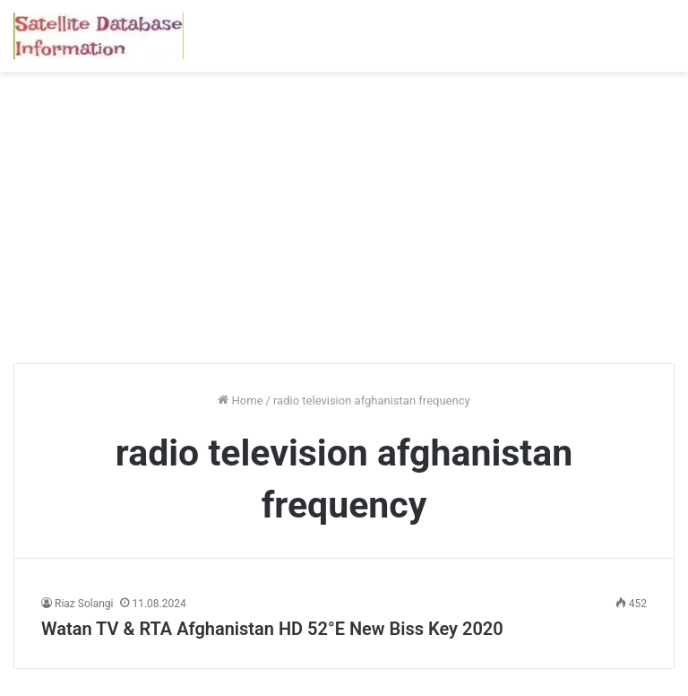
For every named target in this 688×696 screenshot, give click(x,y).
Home (240, 400)
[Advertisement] (344, 224)
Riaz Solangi (84, 603)
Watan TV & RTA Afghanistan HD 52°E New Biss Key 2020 (272, 628)
